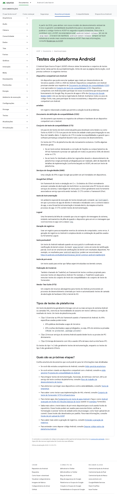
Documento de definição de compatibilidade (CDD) (89, 85)
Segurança (44, 14)
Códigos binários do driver (41, 486)
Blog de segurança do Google (70, 479)
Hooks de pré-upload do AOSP (52, 416)
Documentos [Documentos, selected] (24, 3)
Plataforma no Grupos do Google (71, 482)
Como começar (28, 14)
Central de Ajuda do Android (99, 469)
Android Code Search (45, 3)
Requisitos (35, 472)
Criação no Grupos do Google (70, 486)
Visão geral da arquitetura (95, 366)
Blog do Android (66, 475)
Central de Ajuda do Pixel (97, 472)
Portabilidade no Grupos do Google (72, 489)
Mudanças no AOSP (55, 41)
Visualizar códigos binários (41, 479)
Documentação (10, 9)
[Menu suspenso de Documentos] (31, 2)
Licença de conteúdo (97, 439)
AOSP (38, 51)
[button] (13, 18)
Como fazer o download (40, 475)
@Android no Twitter (67, 469)
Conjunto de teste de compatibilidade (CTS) (73, 88)
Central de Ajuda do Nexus (98, 475)
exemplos (93, 402)
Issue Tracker (93, 489)
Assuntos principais (60, 51)
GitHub (34, 489)
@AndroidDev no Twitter (68, 472)
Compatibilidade (82, 14)
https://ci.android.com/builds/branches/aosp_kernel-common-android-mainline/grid (73, 255)
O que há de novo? (10, 14)
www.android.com (95, 479)
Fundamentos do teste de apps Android (73, 399)
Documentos (47, 51)
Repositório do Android (40, 469)
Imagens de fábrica (38, 482)
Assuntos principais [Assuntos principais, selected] (62, 14)
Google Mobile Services (97, 482)
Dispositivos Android (103, 14)
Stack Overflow (94, 486)
